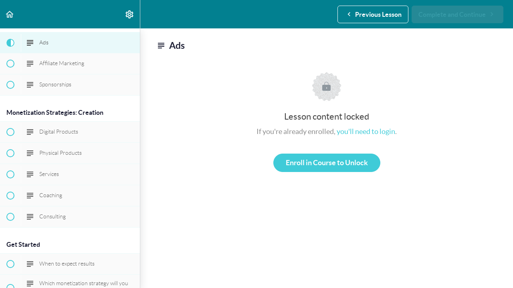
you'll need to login (366, 131)
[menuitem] (130, 14)
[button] (10, 14)
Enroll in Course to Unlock (327, 162)
